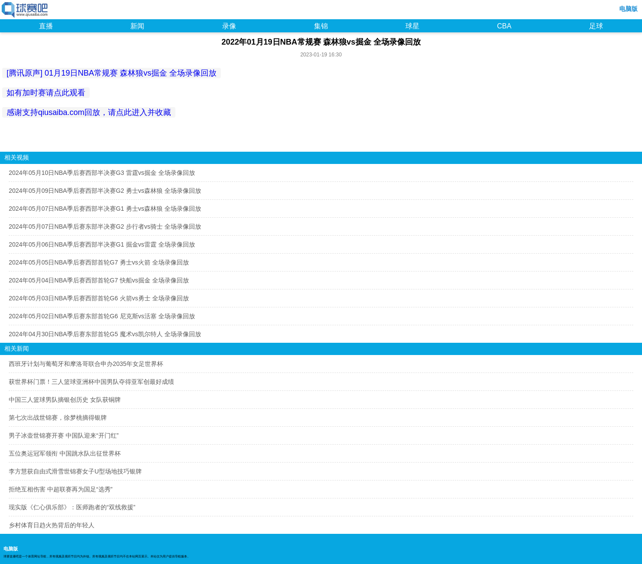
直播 (46, 26)
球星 (412, 26)
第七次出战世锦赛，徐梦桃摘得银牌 (58, 417)
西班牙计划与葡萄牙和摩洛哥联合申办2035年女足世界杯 (86, 363)
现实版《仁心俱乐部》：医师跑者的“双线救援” (72, 507)
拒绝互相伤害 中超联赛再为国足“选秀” (60, 489)
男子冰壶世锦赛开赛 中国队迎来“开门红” (64, 435)
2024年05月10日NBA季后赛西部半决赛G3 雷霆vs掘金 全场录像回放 (102, 172)
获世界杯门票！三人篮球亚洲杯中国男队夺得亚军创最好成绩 (91, 381)
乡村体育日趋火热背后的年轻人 (51, 525)
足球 (596, 26)
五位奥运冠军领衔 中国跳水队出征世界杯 (65, 453)
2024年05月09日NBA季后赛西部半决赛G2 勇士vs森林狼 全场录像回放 (105, 190)
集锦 (321, 26)
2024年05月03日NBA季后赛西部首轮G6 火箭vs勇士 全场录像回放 (99, 298)
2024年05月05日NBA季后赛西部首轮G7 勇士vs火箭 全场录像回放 (99, 262)
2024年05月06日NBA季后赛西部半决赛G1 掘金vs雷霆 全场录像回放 (102, 244)
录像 (229, 26)
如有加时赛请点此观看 (46, 92)
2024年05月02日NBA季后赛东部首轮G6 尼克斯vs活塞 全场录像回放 (102, 316)
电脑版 (628, 8)
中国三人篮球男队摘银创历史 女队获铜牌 (65, 399)
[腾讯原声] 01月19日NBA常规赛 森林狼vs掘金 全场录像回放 (111, 73)
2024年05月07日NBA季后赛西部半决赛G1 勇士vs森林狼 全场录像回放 (105, 208)
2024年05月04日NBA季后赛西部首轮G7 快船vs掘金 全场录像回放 (99, 280)
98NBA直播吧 (25, 10)
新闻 (137, 26)
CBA (504, 26)
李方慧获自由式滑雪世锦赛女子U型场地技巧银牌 (75, 471)
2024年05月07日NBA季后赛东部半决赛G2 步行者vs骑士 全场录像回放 (105, 226)
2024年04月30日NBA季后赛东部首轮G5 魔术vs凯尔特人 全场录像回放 (105, 334)
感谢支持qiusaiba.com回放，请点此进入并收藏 (89, 112)
